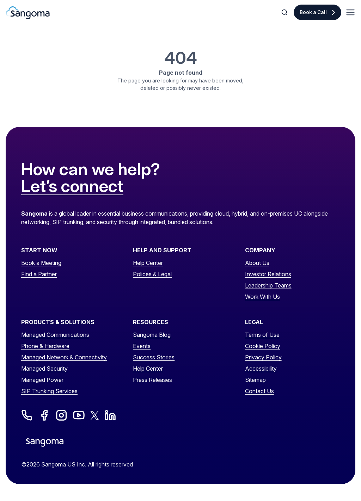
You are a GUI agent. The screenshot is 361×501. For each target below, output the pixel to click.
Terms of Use (262, 334)
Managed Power (42, 379)
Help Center (148, 262)
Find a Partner (39, 274)
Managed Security (44, 368)
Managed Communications (55, 334)
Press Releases (152, 379)
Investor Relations (268, 274)
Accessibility (261, 368)
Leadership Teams (268, 285)
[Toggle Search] (285, 12)
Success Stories (154, 357)
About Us (257, 262)
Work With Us (262, 296)
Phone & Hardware (45, 346)
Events (142, 346)
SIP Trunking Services (49, 391)
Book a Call (313, 12)
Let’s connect (72, 186)
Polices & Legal (152, 274)
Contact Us (259, 391)
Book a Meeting (41, 262)
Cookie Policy (262, 346)
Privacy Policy (263, 357)
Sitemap (255, 379)
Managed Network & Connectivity (64, 357)
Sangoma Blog (152, 334)
